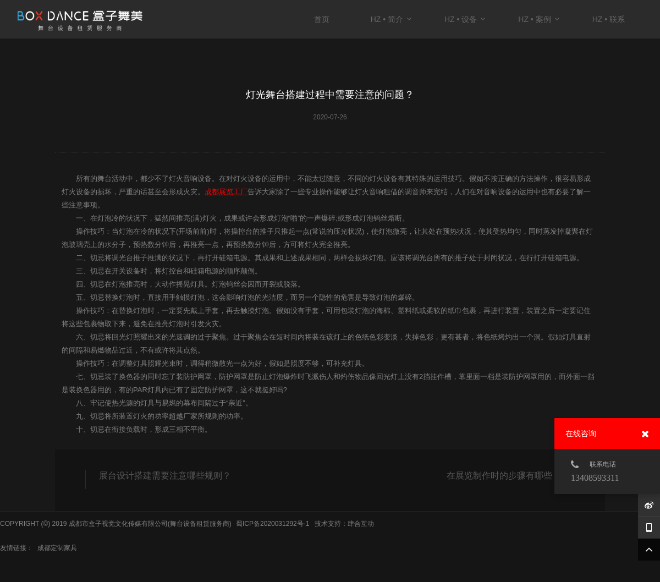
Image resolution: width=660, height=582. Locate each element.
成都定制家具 (57, 548)
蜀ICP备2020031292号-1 (272, 524)
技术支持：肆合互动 (344, 524)
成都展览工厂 (226, 192)
